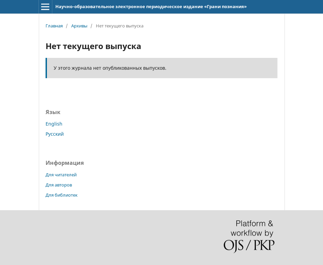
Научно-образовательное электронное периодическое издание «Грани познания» (151, 6)
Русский (55, 134)
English (54, 123)
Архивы (79, 26)
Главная (54, 26)
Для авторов (59, 185)
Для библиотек (62, 195)
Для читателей (61, 175)
